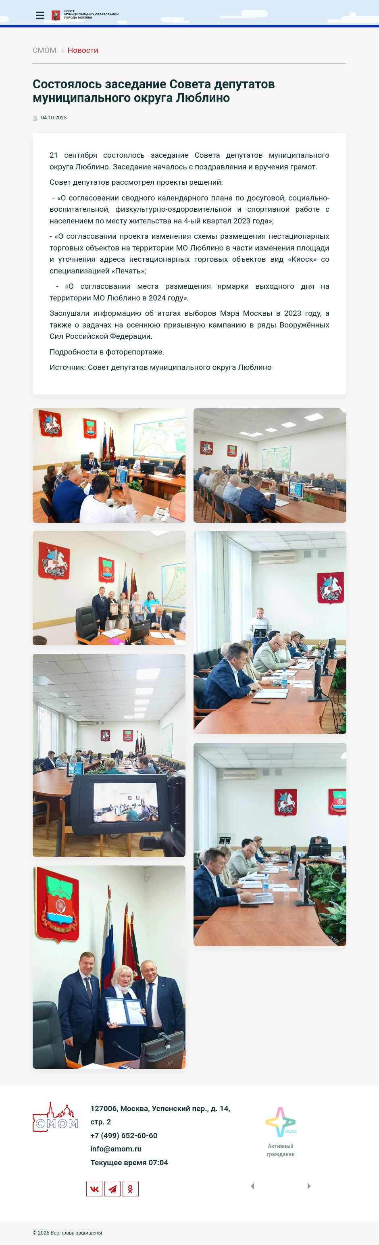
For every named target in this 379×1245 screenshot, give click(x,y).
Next (311, 1186)
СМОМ (44, 50)
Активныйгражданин (280, 1150)
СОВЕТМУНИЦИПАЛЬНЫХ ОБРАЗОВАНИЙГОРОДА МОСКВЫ (92, 14)
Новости (83, 50)
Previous (251, 1186)
